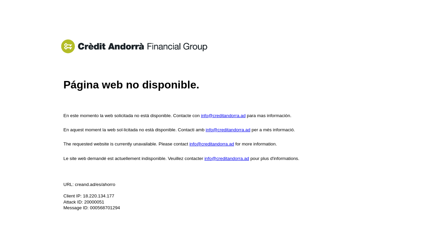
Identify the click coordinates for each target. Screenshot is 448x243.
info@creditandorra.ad (223, 115)
